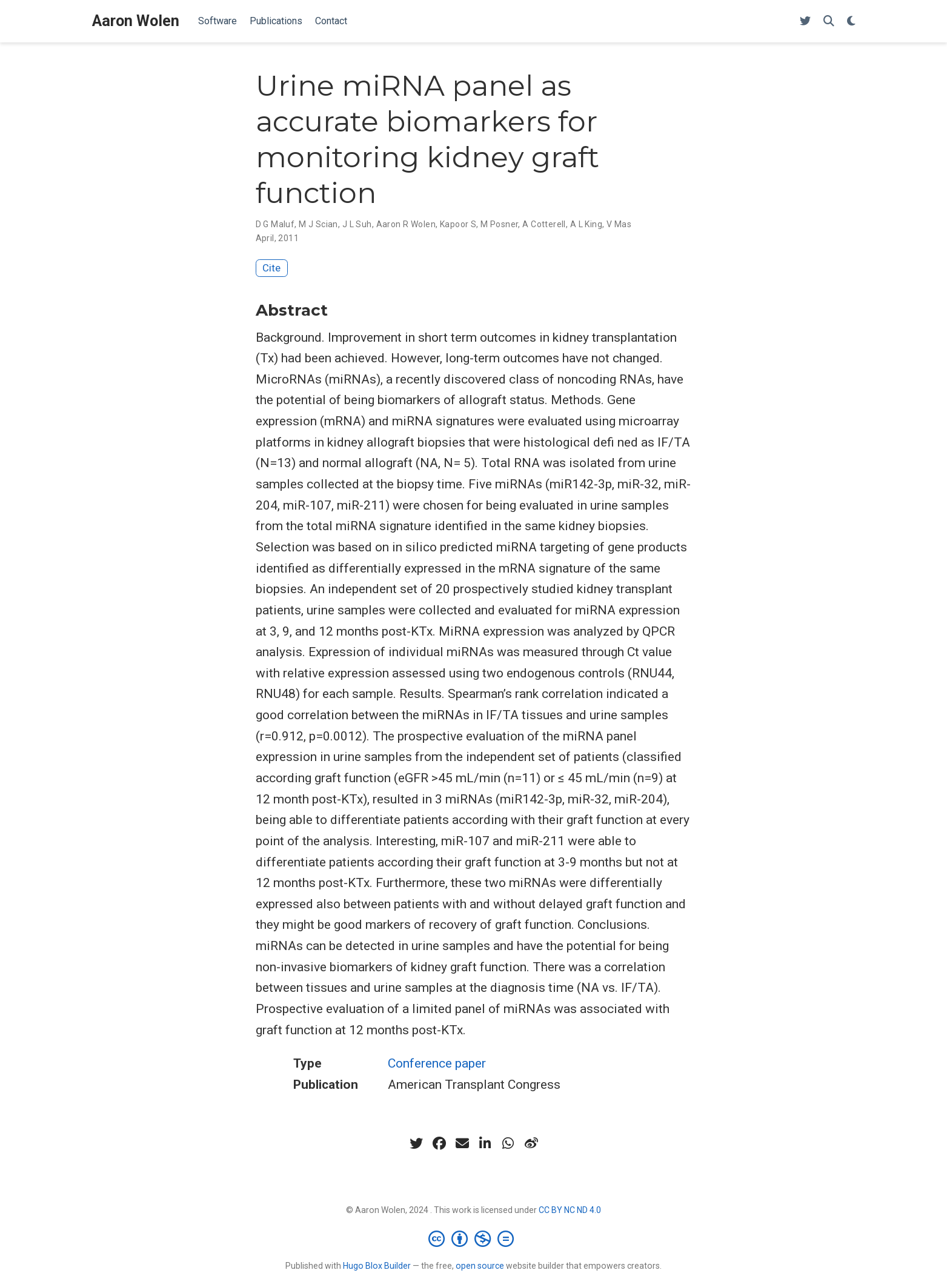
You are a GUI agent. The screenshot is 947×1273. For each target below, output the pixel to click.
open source (480, 1266)
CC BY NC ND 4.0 (570, 1210)
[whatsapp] (508, 1143)
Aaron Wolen (135, 21)
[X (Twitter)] (805, 21)
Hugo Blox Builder (377, 1266)
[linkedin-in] (485, 1143)
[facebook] (439, 1143)
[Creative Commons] (473, 1238)
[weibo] (531, 1143)
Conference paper (437, 1063)
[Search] (828, 21)
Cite (271, 268)
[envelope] (462, 1143)
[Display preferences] (851, 21)
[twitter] (416, 1143)
